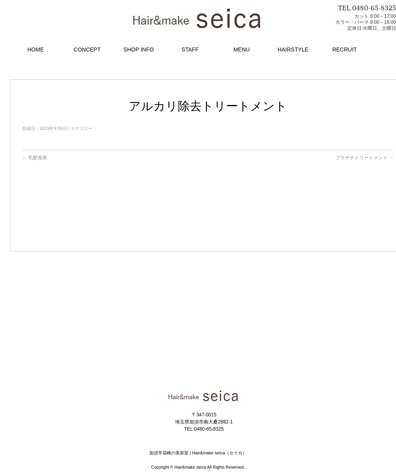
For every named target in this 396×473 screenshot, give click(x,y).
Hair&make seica (190, 467)
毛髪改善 (34, 157)
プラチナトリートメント (364, 157)
